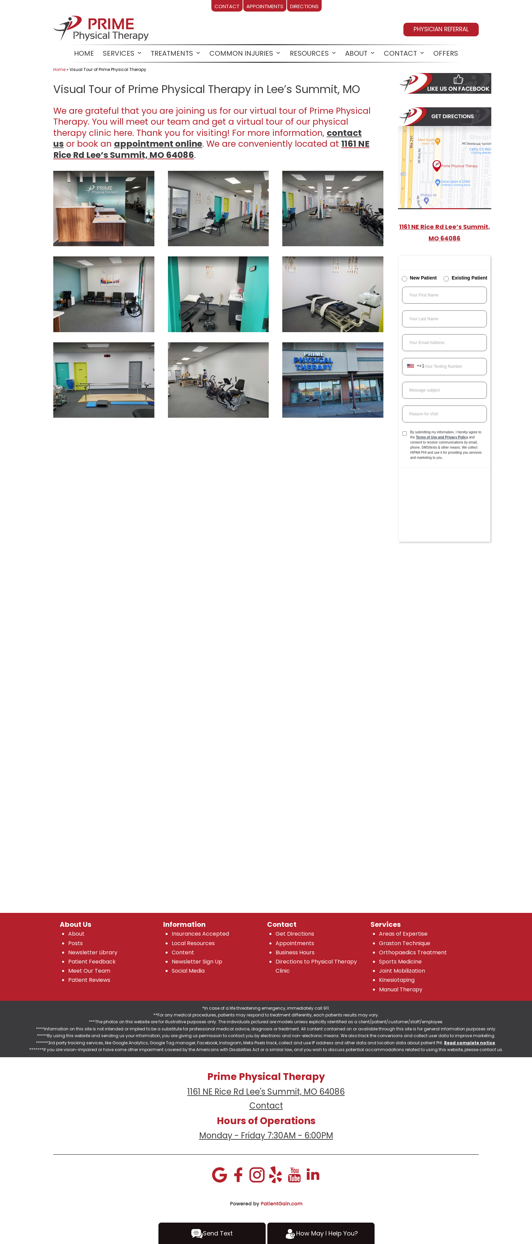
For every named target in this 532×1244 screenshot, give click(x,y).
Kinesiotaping (397, 980)
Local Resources (193, 943)
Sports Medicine (400, 962)
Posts (75, 943)
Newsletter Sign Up (197, 962)
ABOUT (356, 53)
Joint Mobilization (402, 971)
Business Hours (295, 952)
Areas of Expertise (403, 934)
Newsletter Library (92, 952)
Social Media (188, 971)
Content (183, 952)
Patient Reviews (89, 980)
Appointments (295, 943)
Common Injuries (241, 53)
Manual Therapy (400, 989)
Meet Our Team (89, 971)
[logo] (102, 27)
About (76, 934)
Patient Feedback (92, 962)
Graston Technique (404, 943)
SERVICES (118, 53)
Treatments (172, 53)
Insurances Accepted (200, 934)
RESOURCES (309, 53)
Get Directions (295, 934)
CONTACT (400, 53)
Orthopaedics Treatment (413, 952)
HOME (84, 53)
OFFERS (445, 53)
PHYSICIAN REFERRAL (441, 29)
